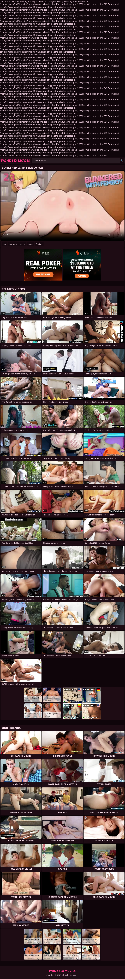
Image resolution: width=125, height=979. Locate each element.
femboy (39, 244)
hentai (22, 244)
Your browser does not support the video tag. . (62, 206)
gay (4, 244)
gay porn (13, 244)
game (30, 244)
